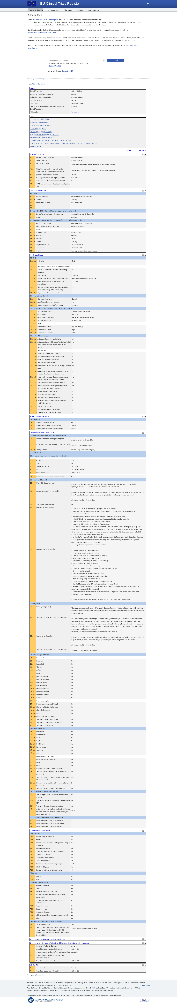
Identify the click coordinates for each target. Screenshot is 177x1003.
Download (41, 84)
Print (33, 84)
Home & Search (36, 10)
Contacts (68, 10)
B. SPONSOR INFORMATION (39, 122)
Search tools (66, 71)
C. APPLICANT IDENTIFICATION (40, 125)
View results (75, 112)
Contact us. (40, 975)
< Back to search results (36, 80)
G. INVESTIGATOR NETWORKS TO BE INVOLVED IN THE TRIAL (51, 141)
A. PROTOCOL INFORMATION (40, 119)
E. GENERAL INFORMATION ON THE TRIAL (44, 134)
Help (148, 3)
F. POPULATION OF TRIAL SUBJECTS (42, 138)
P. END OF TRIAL (35, 147)
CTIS (93, 988)
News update (93, 10)
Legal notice (146, 985)
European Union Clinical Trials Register (44, 20)
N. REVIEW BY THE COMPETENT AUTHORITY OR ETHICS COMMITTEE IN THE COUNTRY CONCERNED (64, 144)
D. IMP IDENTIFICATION (38, 128)
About (80, 10)
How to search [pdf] (55, 65)
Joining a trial (53, 10)
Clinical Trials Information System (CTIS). (42, 33)
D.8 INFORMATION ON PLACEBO (41, 131)
